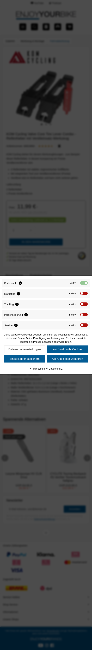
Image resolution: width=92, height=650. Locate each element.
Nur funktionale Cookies (67, 349)
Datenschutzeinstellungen (24, 349)
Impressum (37, 368)
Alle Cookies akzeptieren (67, 358)
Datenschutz (54, 368)
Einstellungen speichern (25, 358)
